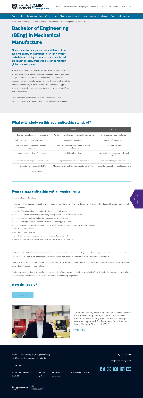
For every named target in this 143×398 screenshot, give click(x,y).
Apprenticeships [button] (69, 6)
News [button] (115, 6)
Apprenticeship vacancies (121, 16)
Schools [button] (94, 6)
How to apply (103, 16)
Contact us (16, 365)
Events (124, 6)
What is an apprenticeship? (70, 16)
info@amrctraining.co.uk (121, 361)
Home (14, 21)
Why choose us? (51, 16)
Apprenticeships (18, 16)
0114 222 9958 (126, 355)
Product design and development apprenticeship (67, 21)
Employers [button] (84, 6)
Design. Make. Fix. (89, 16)
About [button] (57, 6)
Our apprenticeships (35, 16)
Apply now (23, 295)
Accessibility (76, 372)
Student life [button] (105, 6)
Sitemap (86, 372)
